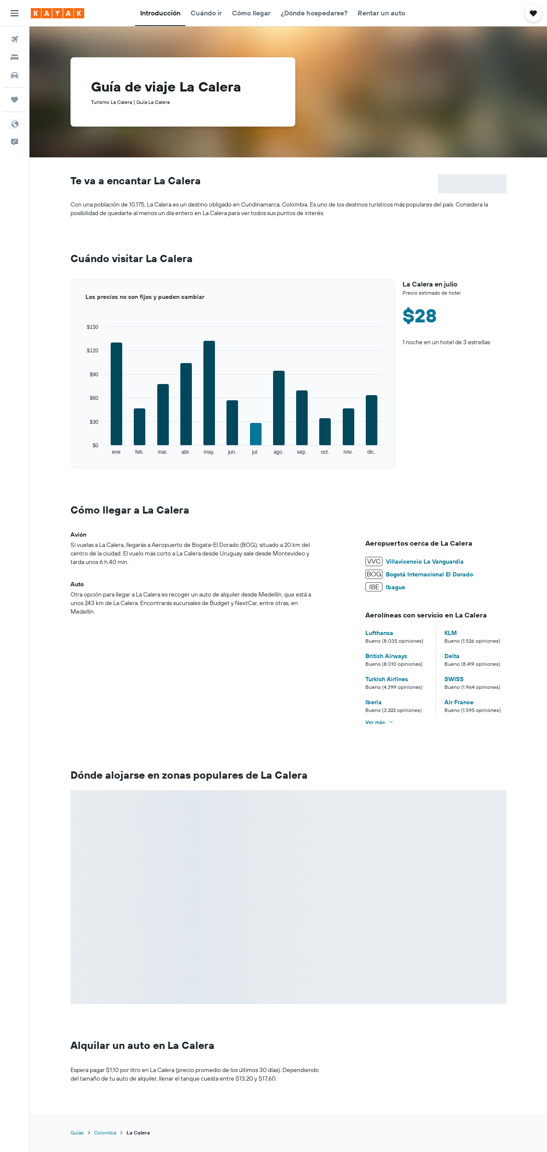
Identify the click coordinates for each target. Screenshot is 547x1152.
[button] (14, 13)
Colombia (105, 1132)
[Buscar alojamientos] (14, 57)
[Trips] (14, 99)
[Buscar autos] (14, 75)
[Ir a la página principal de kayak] (57, 13)
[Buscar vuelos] (14, 39)
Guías (77, 1132)
